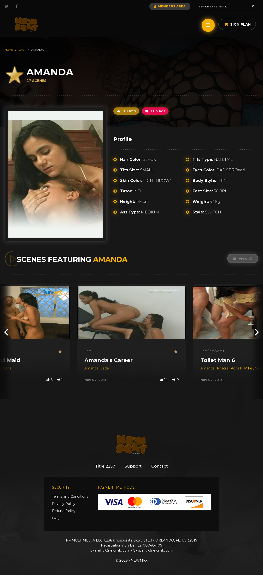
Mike (248, 368)
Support (133, 466)
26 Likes (126, 111)
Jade (105, 368)
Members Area (170, 6)
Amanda (91, 368)
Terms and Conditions (70, 496)
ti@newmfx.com (116, 550)
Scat (88, 351)
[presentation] (6, 332)
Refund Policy (64, 511)
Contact (159, 466)
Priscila (223, 368)
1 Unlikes (155, 111)
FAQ (55, 518)
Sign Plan (238, 24)
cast (22, 49)
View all (242, 258)
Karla (7, 368)
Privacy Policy (63, 504)
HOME (9, 49)
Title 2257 (105, 466)
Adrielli (237, 368)
